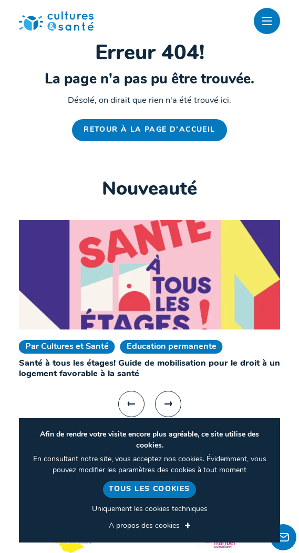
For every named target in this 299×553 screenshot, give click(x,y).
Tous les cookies (149, 489)
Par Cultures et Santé (67, 347)
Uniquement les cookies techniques (150, 509)
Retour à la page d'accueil (149, 130)
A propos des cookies (144, 526)
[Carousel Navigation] (150, 404)
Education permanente (171, 347)
